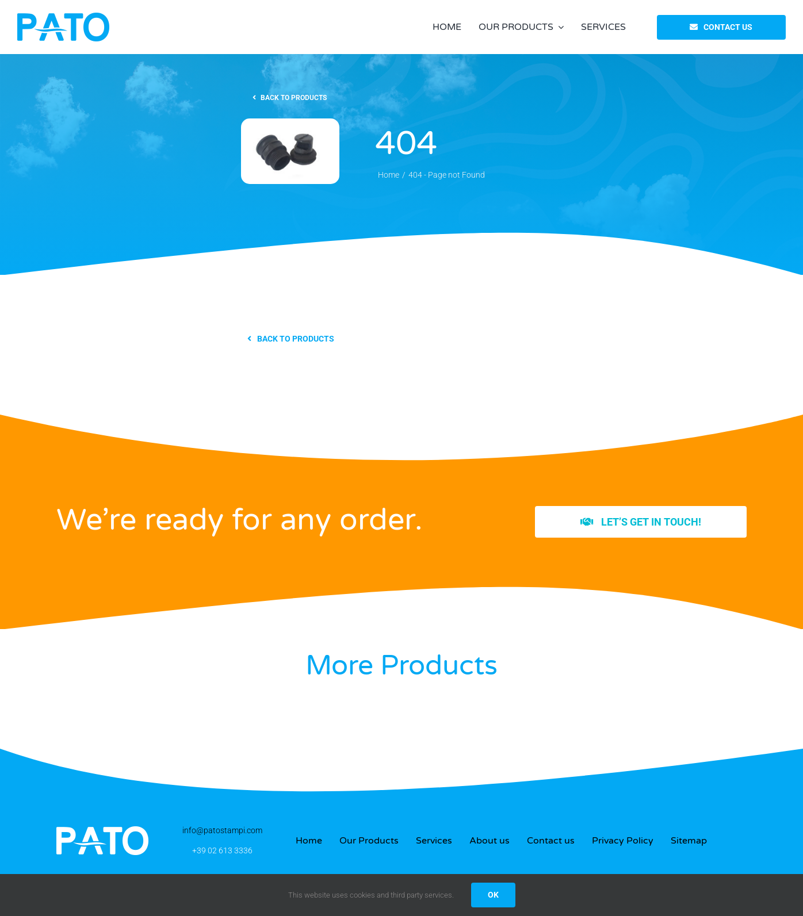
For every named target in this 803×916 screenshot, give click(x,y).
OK (493, 894)
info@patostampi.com (222, 830)
